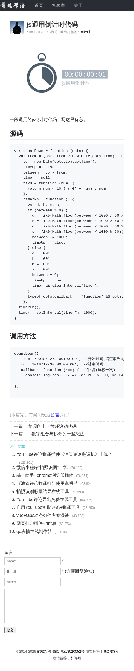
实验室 (58, 5)
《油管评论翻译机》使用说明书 (47, 483)
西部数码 (110, 658)
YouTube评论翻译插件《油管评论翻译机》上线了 (64, 454)
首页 (38, 5)
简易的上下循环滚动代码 (52, 426)
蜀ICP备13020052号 (68, 658)
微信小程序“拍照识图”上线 (42, 467)
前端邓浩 (44, 658)
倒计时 (85, 32)
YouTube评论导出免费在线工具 (46, 499)
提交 (10, 637)
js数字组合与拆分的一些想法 (56, 433)
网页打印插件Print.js (36, 523)
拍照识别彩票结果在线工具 (42, 491)
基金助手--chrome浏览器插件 (44, 475)
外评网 (76, 665)
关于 (78, 5)
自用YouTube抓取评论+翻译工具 (48, 507)
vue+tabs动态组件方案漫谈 (42, 515)
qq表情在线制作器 (34, 531)
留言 (55, 415)
